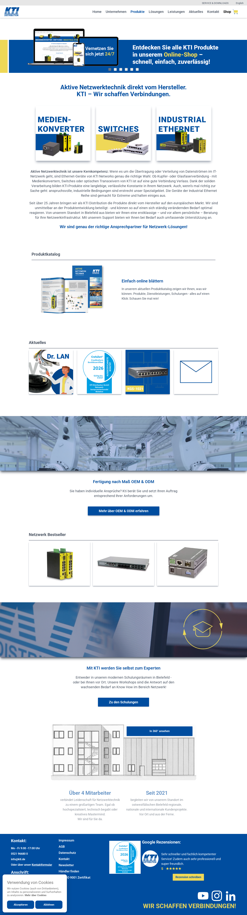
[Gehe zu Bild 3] (120, 69)
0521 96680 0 (19, 853)
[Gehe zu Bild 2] (115, 69)
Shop (230, 11)
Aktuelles (196, 12)
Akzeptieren (21, 904)
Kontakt (213, 12)
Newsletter (66, 865)
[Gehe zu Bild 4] (126, 69)
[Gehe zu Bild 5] (131, 69)
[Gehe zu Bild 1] (109, 69)
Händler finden (69, 871)
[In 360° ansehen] (159, 731)
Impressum (66, 840)
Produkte (138, 12)
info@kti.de (18, 859)
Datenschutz (67, 853)
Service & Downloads (215, 3)
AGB (62, 846)
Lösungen (156, 12)
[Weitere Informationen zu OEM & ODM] (123, 510)
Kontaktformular (42, 864)
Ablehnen (49, 904)
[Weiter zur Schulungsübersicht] (123, 702)
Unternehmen (116, 12)
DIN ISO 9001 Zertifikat (74, 877)
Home (97, 12)
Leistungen (176, 12)
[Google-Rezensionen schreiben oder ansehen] (188, 877)
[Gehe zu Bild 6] (137, 69)
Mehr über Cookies (35, 895)
